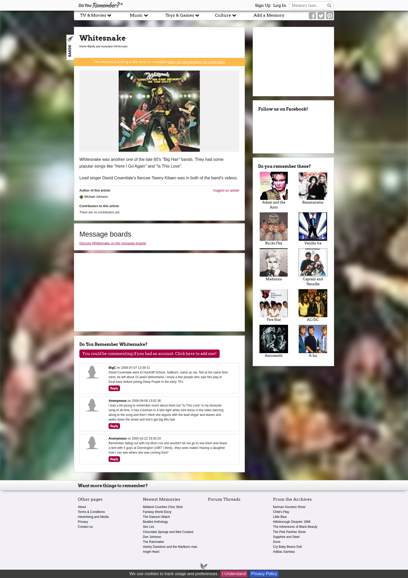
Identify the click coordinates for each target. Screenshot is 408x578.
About (82, 507)
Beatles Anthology (155, 522)
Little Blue (280, 517)
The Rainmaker (153, 542)
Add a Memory (269, 15)
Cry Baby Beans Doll (287, 547)
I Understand (234, 573)
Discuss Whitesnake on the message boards (112, 243)
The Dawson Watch (156, 517)
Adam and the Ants (274, 190)
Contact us (85, 527)
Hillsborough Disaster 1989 (291, 522)
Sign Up (263, 5)
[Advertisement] (37, 118)
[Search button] (329, 5)
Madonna (274, 264)
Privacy (83, 522)
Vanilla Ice (313, 228)
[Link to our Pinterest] (329, 16)
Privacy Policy (264, 573)
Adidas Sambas (284, 552)
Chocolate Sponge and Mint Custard (168, 532)
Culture (225, 15)
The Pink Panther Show (289, 532)
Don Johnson (152, 537)
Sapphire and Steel (286, 537)
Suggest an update (226, 190)
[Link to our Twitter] (320, 16)
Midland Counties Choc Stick (163, 507)
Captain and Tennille (313, 267)
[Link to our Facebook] (312, 16)
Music (139, 15)
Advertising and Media (93, 517)
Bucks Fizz (274, 228)
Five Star (274, 305)
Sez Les (148, 527)
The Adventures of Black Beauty (295, 527)
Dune (276, 542)
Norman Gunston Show (289, 507)
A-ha (313, 341)
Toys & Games (182, 15)
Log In (279, 5)
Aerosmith (274, 341)
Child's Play (281, 512)
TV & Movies (95, 15)
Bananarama (313, 188)
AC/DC (313, 305)
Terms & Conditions (91, 512)
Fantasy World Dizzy (157, 512)
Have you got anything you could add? (196, 62)
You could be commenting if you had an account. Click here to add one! (149, 353)
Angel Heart (151, 552)
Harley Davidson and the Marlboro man (170, 547)
